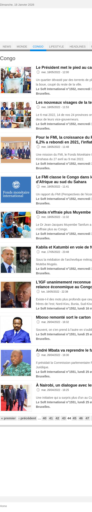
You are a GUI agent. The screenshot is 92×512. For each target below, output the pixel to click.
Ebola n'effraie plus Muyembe (63, 212)
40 (44, 418)
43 (64, 418)
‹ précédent (27, 418)
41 (51, 418)
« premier (8, 418)
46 (81, 418)
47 (87, 418)
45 (74, 418)
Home (3, 506)
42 (57, 418)
